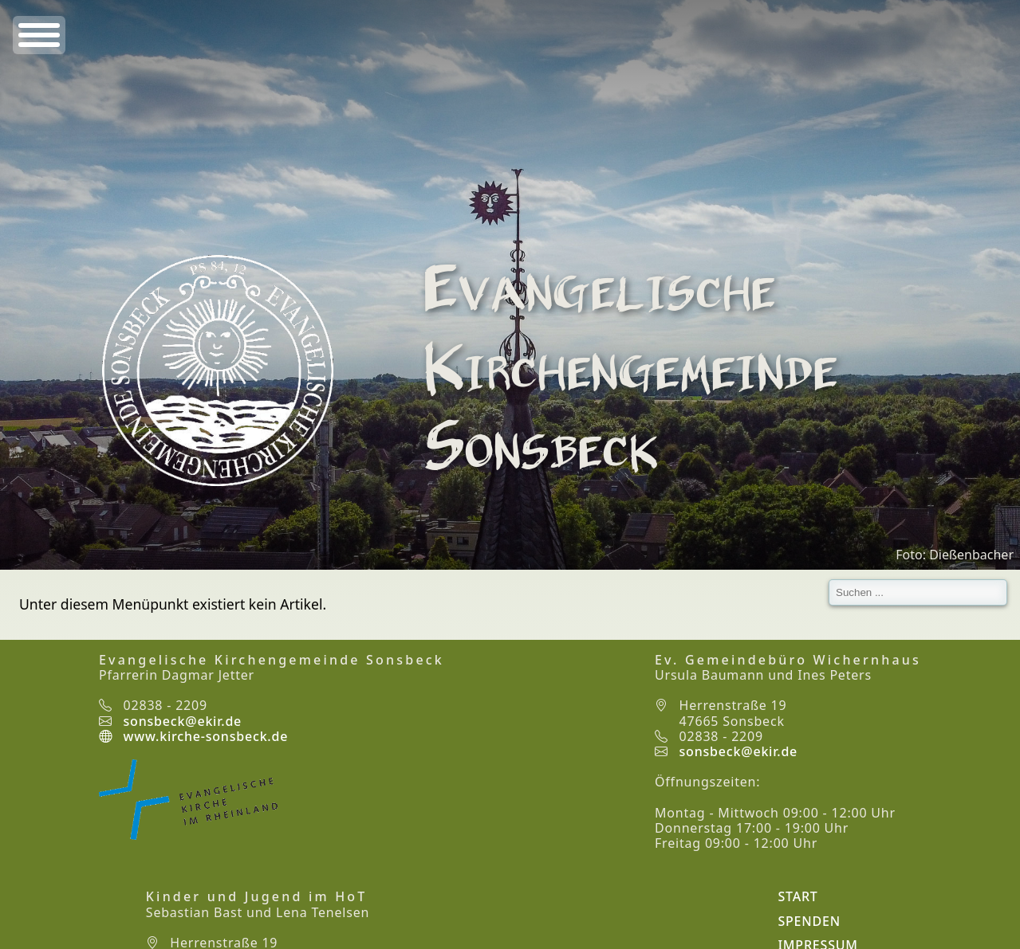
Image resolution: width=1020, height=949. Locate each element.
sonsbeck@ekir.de (183, 721)
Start (797, 896)
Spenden (809, 921)
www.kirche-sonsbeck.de (193, 736)
